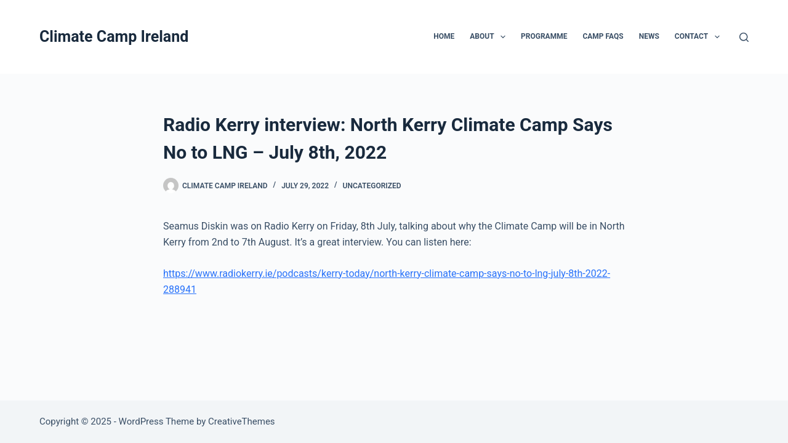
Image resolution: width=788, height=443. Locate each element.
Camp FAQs (602, 36)
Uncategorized (372, 186)
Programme (544, 36)
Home (443, 36)
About (490, 37)
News (649, 36)
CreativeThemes (241, 421)
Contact (700, 37)
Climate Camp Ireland (113, 37)
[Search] (744, 37)
